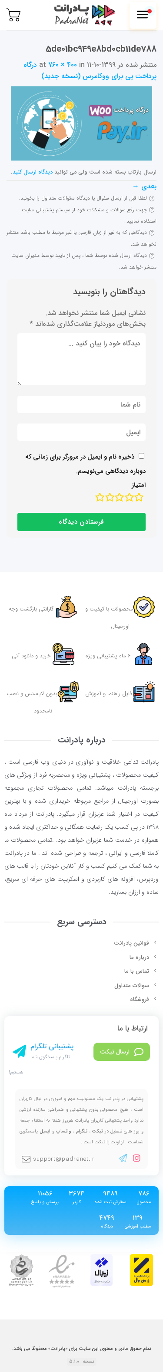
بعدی (144, 186)
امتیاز (139, 485)
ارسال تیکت (121, 1052)
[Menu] (143, 15)
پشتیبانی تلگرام (51, 1046)
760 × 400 (62, 64)
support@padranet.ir (58, 1159)
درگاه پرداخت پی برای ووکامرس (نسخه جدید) (89, 70)
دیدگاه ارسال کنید (33, 172)
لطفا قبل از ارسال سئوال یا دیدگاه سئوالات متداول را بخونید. (83, 198)
